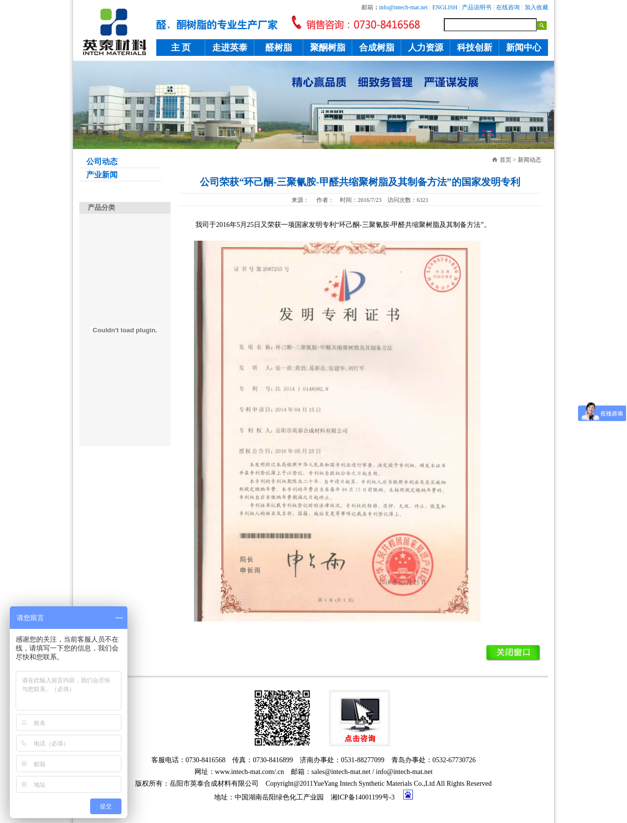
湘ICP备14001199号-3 (363, 797)
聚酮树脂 (327, 47)
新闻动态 (529, 159)
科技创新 (474, 47)
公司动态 (98, 161)
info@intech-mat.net (404, 771)
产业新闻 (98, 175)
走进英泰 (229, 47)
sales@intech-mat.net (341, 771)
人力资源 (425, 47)
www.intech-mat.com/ (245, 771)
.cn (280, 771)
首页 (505, 159)
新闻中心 (523, 47)
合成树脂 (376, 47)
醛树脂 (278, 47)
